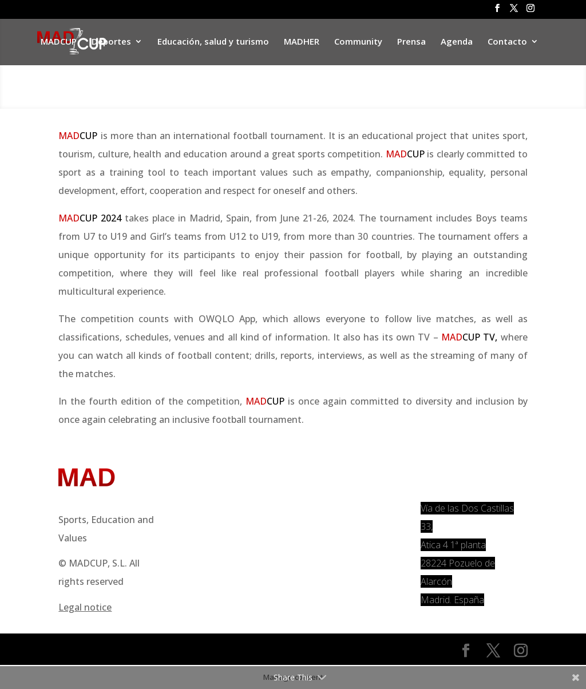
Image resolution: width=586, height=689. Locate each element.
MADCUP (59, 42)
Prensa (411, 42)
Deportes (111, 42)
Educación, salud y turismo (213, 42)
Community (358, 42)
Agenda (457, 42)
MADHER (301, 42)
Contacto (507, 42)
